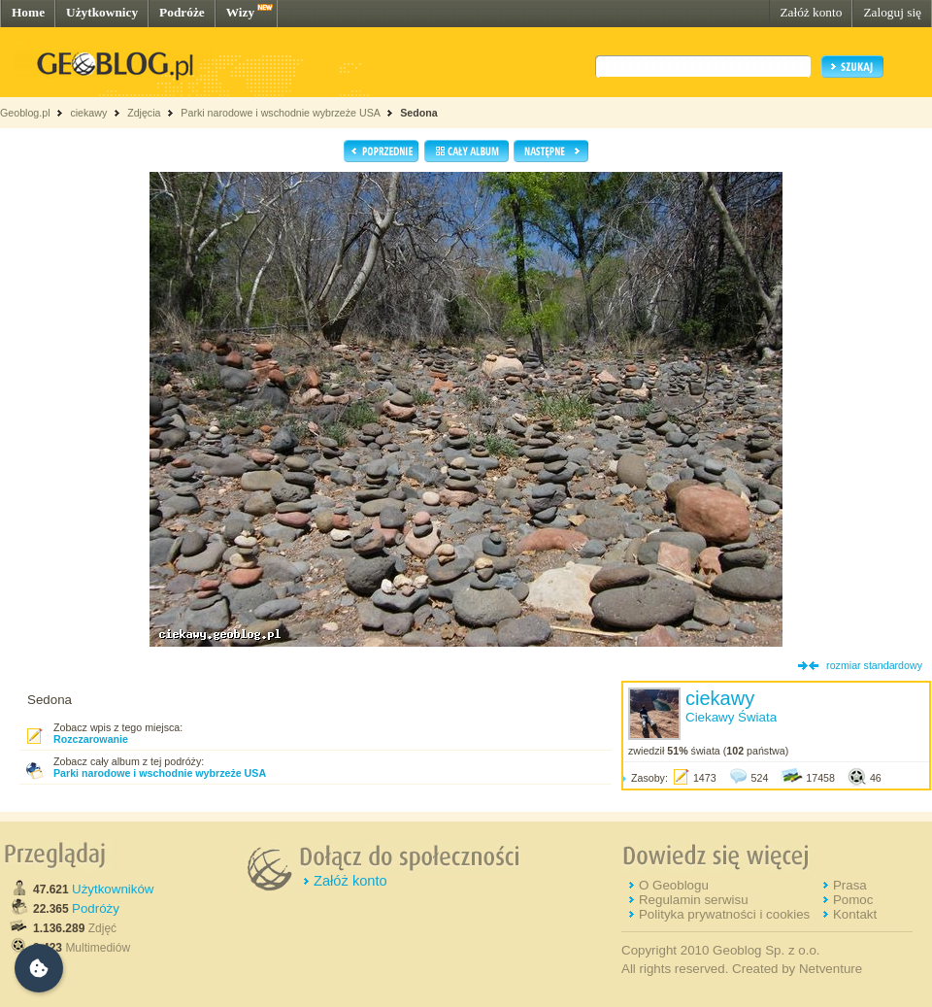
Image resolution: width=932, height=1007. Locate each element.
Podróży (95, 908)
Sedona (419, 112)
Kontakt (855, 914)
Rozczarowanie (90, 739)
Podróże (182, 12)
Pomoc (853, 899)
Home (28, 12)
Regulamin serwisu (694, 899)
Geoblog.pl (25, 112)
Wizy (240, 12)
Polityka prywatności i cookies (724, 914)
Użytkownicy (102, 12)
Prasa (850, 885)
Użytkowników (112, 889)
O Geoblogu (674, 885)
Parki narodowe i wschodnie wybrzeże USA (282, 112)
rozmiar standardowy (874, 665)
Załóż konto (811, 12)
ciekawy (88, 112)
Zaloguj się (892, 12)
